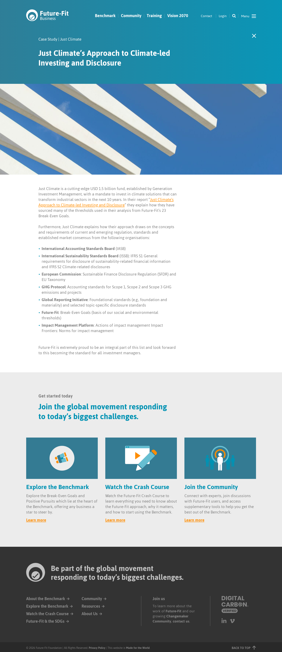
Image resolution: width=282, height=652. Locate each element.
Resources (91, 606)
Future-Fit (173, 611)
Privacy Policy (97, 647)
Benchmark (105, 16)
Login (223, 16)
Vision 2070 (177, 16)
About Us (90, 614)
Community (131, 16)
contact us (181, 621)
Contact (206, 16)
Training (154, 16)
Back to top (244, 648)
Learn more (36, 520)
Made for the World (138, 647)
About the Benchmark (45, 599)
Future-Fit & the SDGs (45, 621)
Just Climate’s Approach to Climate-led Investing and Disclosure (106, 202)
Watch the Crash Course (47, 614)
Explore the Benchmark (47, 606)
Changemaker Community (170, 619)
